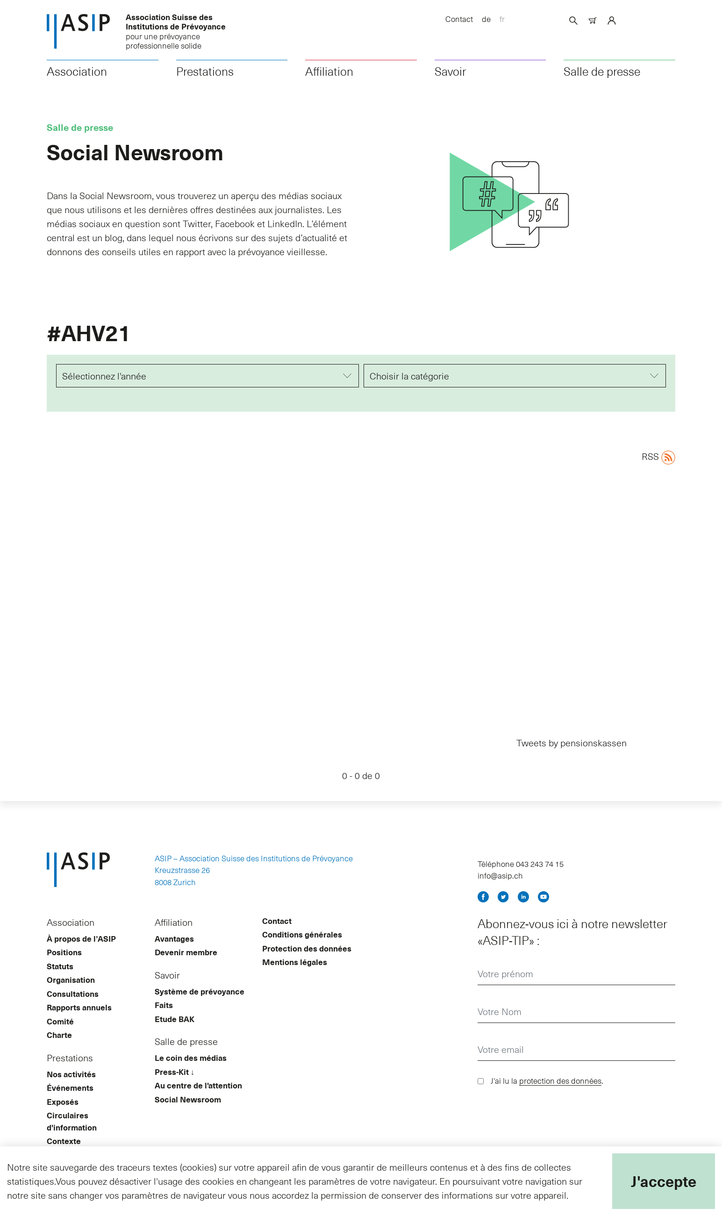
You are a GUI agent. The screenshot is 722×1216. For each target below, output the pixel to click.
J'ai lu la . (547, 1096)
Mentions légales (294, 977)
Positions (64, 967)
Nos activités (71, 1089)
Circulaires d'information (72, 1136)
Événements (70, 1103)
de (486, 19)
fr (502, 19)
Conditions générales (302, 950)
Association (77, 80)
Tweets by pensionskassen (571, 751)
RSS (658, 465)
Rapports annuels (79, 1022)
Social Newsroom (188, 1115)
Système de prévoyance (199, 1007)
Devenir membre (186, 967)
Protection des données (306, 964)
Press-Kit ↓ (175, 1087)
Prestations (205, 80)
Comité (60, 1036)
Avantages (174, 954)
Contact (459, 19)
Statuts (60, 981)
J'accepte (663, 1181)
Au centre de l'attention (198, 1100)
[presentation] (549, 1130)
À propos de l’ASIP (81, 954)
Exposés (63, 1117)
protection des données (560, 1096)
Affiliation (329, 80)
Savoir (450, 80)
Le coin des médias (191, 1073)
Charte (59, 1050)
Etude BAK (174, 1034)
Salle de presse (602, 80)
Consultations (73, 1009)
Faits (164, 1020)
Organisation (71, 995)
